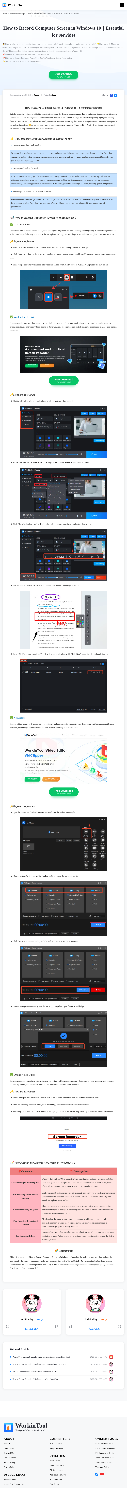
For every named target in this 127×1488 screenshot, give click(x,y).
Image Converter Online (105, 1448)
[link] (4, 14)
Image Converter (56, 1448)
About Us (7, 1444)
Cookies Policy (10, 1458)
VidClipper (19, 717)
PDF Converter (56, 1444)
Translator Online (102, 1467)
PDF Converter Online (104, 1444)
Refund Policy (9, 1462)
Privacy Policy (9, 1467)
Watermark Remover (58, 1475)
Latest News (9, 1448)
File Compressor (56, 1470)
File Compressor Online (104, 1453)
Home (4, 14)
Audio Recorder (56, 1480)
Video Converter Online (104, 1458)
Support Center (10, 1480)
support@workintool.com (14, 1484)
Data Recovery (56, 1484)
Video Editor (55, 1461)
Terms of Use (9, 1453)
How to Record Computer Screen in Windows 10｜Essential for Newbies (53, 13)
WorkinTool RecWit (24, 317)
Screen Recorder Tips (17, 14)
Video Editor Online (103, 1462)
